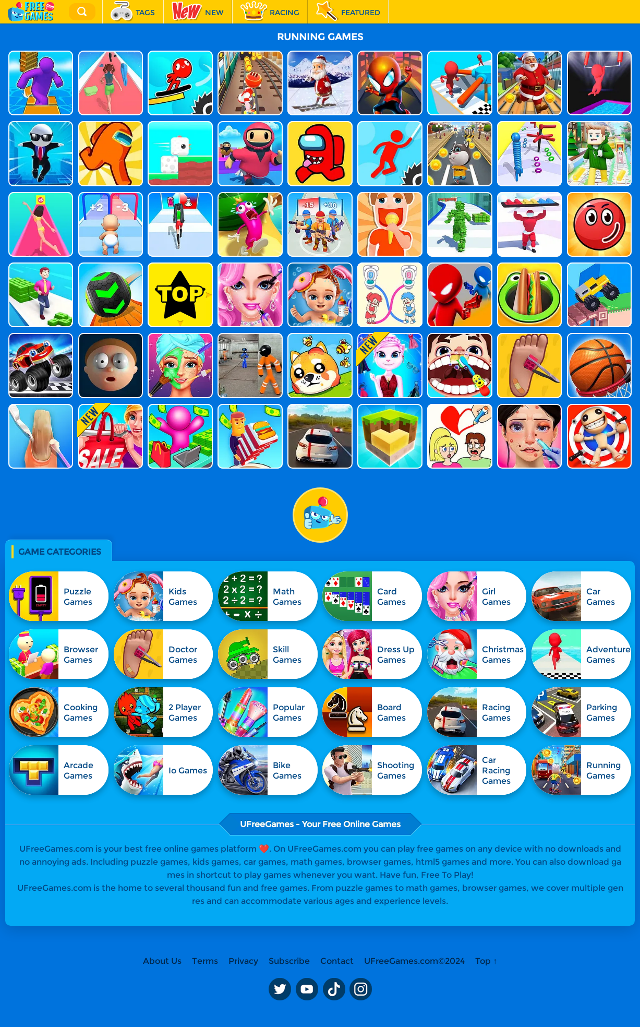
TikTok (333, 989)
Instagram (360, 989)
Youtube (306, 989)
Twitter (279, 989)
